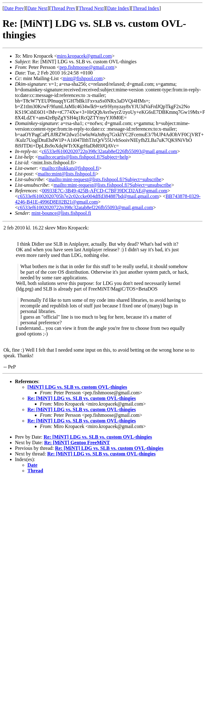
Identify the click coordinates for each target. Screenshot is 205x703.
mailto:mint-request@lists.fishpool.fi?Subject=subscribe (105, 179)
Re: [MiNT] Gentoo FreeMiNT (77, 442)
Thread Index (145, 8)
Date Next (37, 8)
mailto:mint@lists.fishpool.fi (66, 173)
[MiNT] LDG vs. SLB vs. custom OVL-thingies (77, 387)
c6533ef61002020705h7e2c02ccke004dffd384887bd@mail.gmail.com (88, 196)
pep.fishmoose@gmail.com (87, 67)
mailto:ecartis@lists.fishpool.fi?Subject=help (83, 157)
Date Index (118, 8)
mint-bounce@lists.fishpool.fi (61, 213)
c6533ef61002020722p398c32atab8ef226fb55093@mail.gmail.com (109, 151)
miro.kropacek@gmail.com (84, 56)
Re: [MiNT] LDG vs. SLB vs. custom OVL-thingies (81, 398)
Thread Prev (63, 8)
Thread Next (91, 8)
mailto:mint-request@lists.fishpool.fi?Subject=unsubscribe (112, 185)
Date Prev (14, 8)
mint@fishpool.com (82, 78)
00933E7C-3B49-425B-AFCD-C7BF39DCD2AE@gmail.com (104, 190)
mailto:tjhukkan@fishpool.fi (70, 168)
